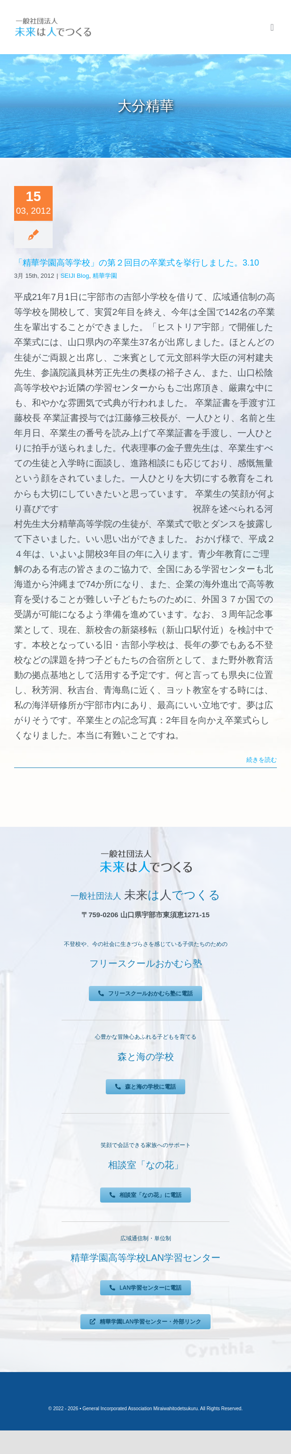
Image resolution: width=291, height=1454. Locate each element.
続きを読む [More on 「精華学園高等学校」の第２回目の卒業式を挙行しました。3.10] (261, 759)
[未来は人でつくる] (53, 19)
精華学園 (105, 275)
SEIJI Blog (75, 275)
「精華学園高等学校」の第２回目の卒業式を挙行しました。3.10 (136, 262)
